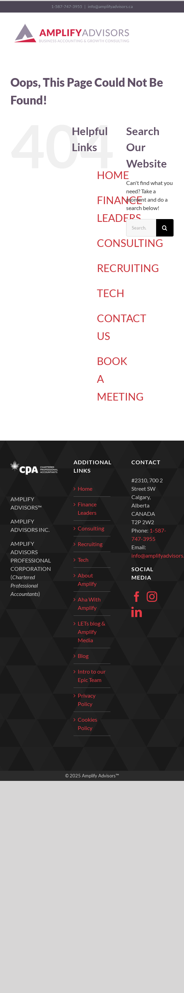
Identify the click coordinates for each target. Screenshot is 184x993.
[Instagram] (152, 596)
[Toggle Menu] (169, 33)
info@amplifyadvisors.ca (110, 6)
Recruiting (90, 544)
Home (85, 488)
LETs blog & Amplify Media (91, 631)
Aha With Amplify (89, 603)
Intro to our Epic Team (92, 675)
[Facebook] (136, 596)
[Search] (165, 227)
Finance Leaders (87, 508)
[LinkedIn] (136, 612)
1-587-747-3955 (66, 6)
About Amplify (87, 579)
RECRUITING (128, 268)
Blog (83, 655)
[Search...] (141, 227)
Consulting (91, 528)
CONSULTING (130, 242)
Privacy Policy (86, 699)
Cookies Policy (87, 723)
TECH (110, 293)
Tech (83, 559)
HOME (113, 175)
